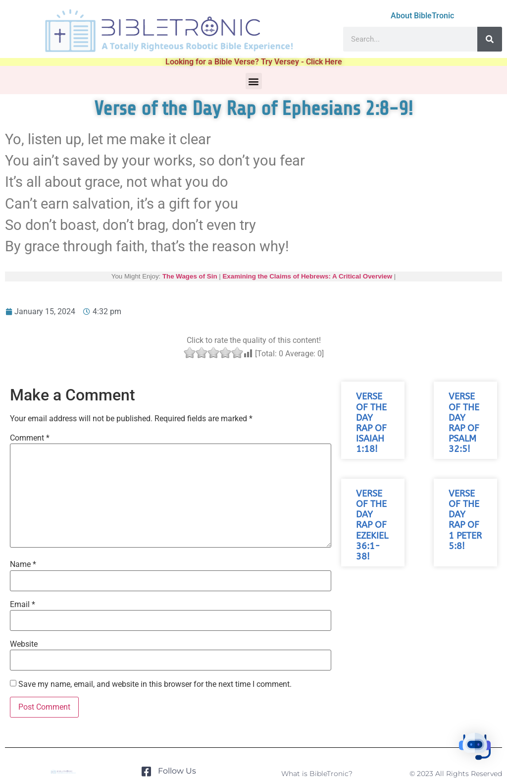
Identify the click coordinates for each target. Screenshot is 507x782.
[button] (254, 81)
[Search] (489, 39)
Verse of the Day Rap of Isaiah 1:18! (371, 422)
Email (22, 605)
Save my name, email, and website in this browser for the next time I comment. (155, 684)
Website (24, 644)
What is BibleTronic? (317, 773)
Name (23, 564)
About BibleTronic (422, 15)
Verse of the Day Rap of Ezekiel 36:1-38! (372, 525)
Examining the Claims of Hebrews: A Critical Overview (307, 276)
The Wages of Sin (189, 276)
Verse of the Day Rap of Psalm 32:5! (464, 422)
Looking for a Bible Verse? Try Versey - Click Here (253, 61)
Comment (30, 438)
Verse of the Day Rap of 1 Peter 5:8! (465, 520)
